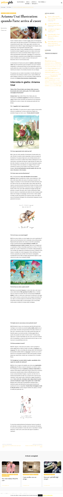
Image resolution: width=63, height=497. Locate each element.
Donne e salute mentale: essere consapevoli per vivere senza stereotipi (55, 18)
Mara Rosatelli (4, 28)
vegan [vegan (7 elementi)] (59, 85)
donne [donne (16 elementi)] (54, 68)
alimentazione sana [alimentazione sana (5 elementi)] (49, 63)
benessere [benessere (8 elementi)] (47, 65)
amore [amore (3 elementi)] (54, 63)
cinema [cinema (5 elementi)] (60, 65)
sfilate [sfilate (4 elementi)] (53, 82)
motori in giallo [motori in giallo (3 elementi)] (47, 76)
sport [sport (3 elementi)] (48, 83)
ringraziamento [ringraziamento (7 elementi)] (51, 80)
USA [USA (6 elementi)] (57, 85)
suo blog (30, 54)
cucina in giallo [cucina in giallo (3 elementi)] (58, 66)
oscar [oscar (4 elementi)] (54, 78)
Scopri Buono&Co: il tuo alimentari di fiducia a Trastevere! (54, 36)
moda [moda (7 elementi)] (59, 74)
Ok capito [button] (40, 495)
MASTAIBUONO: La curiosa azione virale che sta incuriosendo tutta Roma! (55, 43)
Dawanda (28, 352)
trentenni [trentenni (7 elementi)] (47, 85)
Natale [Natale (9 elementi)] (51, 78)
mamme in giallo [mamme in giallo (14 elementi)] (50, 72)
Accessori (4, 474)
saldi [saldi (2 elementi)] (56, 80)
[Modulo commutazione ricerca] (61, 2)
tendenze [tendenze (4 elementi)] (51, 83)
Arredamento (26, 474)
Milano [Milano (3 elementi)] (56, 74)
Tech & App (36, 474)
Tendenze (16, 474)
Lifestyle (34, 2)
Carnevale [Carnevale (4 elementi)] (56, 64)
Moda (27, 2)
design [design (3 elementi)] (46, 68)
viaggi (11, 99)
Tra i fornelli (41, 2)
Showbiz (27, 3)
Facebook (36, 348)
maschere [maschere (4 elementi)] (57, 72)
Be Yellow (34, 3)
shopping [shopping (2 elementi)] (56, 82)
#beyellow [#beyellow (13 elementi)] (48, 61)
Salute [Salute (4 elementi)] (58, 80)
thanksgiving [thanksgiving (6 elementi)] (56, 84)
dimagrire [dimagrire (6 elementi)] (50, 68)
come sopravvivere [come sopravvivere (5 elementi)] (49, 66)
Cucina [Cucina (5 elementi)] (54, 66)
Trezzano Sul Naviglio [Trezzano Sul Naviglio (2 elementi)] (53, 85)
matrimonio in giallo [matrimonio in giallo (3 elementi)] (48, 74)
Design (8, 13)
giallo (29, 40)
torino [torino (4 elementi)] (61, 83)
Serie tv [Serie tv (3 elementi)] (51, 82)
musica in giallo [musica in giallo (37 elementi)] (51, 77)
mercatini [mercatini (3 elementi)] (53, 74)
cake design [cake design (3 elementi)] (52, 64)
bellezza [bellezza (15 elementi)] (58, 63)
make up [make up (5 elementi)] (55, 70)
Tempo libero (13, 13)
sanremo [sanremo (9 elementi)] (47, 82)
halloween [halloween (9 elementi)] (51, 70)
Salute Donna (20, 2)
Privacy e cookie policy (48, 495)
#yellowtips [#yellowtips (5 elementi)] (54, 61)
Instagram (12, 350)
